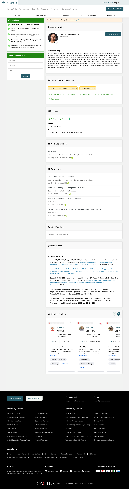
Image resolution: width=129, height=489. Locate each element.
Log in (116, 3)
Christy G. (119, 327)
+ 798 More (65, 364)
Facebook (75, 471)
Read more (53, 355)
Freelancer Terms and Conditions (42, 457)
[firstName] (25, 61)
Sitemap (93, 454)
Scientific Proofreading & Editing (77, 417)
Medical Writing (12, 432)
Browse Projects (66, 454)
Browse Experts (50, 454)
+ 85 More (82, 368)
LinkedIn (86, 471)
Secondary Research (42, 421)
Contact (25, 76)
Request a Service (115, 8)
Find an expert (24, 9)
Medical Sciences (100, 432)
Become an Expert (42, 398)
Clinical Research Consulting (17, 436)
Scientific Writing (41, 417)
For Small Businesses (14, 413)
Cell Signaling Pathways (105, 94)
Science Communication (74, 421)
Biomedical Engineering (102, 413)
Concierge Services (69, 9)
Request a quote (75, 20)
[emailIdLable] (25, 70)
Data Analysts (41, 15)
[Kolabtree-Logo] (9, 2)
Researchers (111, 15)
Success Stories (21, 454)
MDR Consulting (100, 428)
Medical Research (41, 440)
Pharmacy (54, 364)
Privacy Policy (64, 457)
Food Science (11, 428)
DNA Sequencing (88, 88)
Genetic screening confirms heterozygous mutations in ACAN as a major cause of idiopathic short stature (81, 263)
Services (55, 9)
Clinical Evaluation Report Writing (18, 440)
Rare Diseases (55, 99)
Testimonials (81, 454)
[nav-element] (114, 314)
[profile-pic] (52, 328)
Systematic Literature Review (104, 440)
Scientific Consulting (14, 421)
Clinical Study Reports (73, 432)
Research (64, 119)
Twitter (64, 471)
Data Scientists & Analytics (16, 417)
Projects (35, 9)
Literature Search (41, 425)
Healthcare (39, 436)
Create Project (113, 34)
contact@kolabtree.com (102, 401)
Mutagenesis (86, 94)
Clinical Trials (98, 421)
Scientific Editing (41, 428)
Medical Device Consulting (44, 432)
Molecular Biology (56, 94)
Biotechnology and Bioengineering (78, 425)
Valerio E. (90, 327)
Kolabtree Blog (51, 471)
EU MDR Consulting (42, 413)
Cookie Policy (78, 457)
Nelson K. (60, 327)
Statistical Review (13, 425)
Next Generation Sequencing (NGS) (63, 88)
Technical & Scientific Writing (76, 440)
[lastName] (25, 65)
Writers (17, 15)
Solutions (45, 9)
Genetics (72, 94)
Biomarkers (84, 360)
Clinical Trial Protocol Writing (104, 417)
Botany (112, 364)
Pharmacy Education (58, 360)
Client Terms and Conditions (16, 457)
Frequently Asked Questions (76, 401)
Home (9, 454)
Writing (52, 119)
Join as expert (107, 3)
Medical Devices (71, 413)
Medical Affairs (99, 425)
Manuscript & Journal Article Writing (78, 436)
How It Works (12, 9)
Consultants (64, 15)
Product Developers (88, 15)
